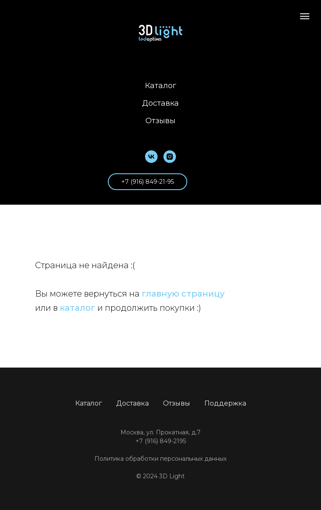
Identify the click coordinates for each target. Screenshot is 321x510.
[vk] (151, 156)
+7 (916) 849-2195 (160, 441)
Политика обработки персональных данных (160, 458)
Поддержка (225, 403)
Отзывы (160, 120)
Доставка (160, 103)
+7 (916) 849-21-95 (147, 181)
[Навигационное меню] (304, 16)
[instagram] (169, 156)
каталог (77, 308)
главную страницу (183, 294)
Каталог (160, 85)
